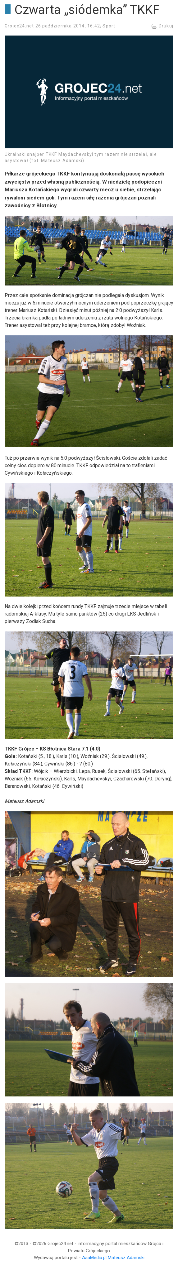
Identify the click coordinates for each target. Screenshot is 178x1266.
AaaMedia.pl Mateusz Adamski (113, 1257)
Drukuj (162, 25)
